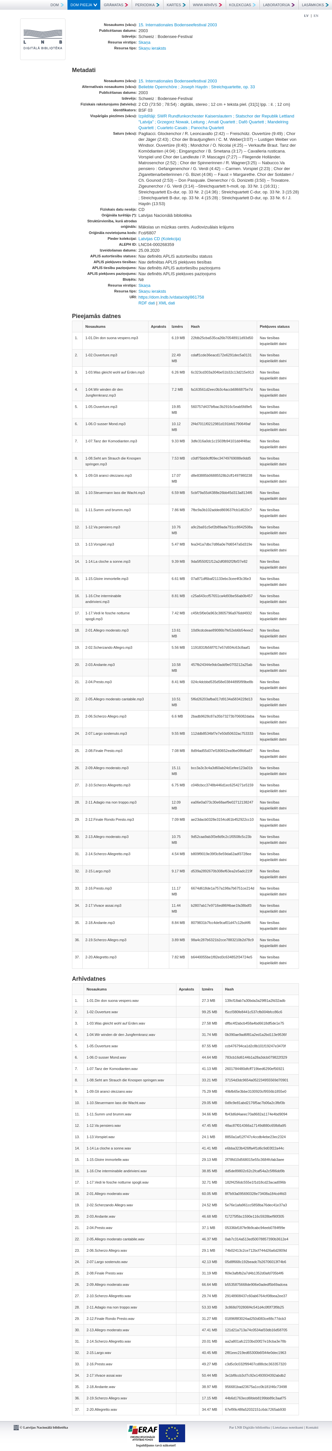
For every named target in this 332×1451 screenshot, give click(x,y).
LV (306, 16)
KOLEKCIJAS (242, 5)
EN (316, 16)
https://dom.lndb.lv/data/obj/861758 (171, 297)
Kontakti (312, 1427)
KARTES (176, 5)
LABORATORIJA (279, 5)
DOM (57, 5)
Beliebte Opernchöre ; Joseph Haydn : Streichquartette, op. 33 (196, 86)
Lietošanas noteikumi (288, 1427)
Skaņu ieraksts (152, 48)
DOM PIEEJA (84, 5)
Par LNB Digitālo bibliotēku (249, 1427)
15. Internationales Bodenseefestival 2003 (177, 24)
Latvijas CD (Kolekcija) (159, 238)
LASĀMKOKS (315, 5)
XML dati (167, 303)
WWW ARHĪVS (207, 5)
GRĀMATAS (116, 5)
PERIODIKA (147, 5)
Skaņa (144, 42)
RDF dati (146, 303)
